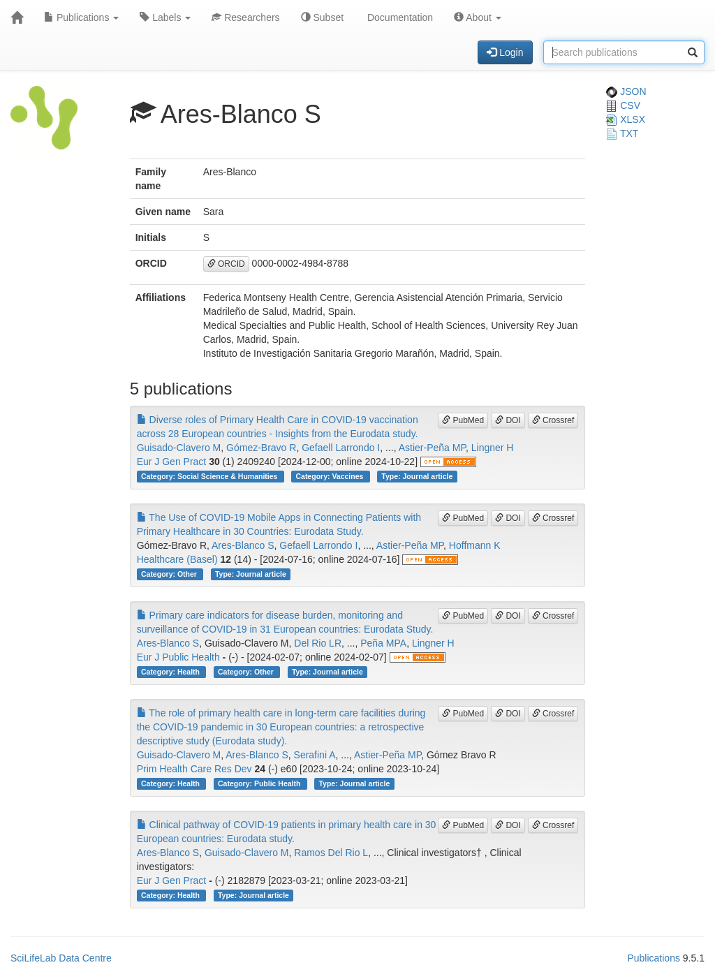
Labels (165, 17)
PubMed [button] (463, 420)
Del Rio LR (317, 643)
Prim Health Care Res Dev (194, 768)
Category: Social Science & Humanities (210, 476)
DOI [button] (508, 420)
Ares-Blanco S (243, 545)
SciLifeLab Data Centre (61, 958)
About (477, 17)
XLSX (625, 119)
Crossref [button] (553, 420)
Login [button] (505, 52)
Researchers (245, 17)
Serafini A (315, 754)
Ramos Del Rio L (331, 852)
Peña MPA (383, 643)
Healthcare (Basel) (177, 559)
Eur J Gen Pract (172, 461)
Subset (322, 17)
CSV (623, 105)
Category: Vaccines (330, 476)
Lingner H (492, 447)
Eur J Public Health (178, 657)
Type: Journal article (416, 476)
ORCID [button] (226, 264)
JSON (626, 91)
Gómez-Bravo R (261, 447)
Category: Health (171, 672)
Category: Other (170, 574)
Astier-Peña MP (432, 447)
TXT (622, 133)
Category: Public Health (260, 783)
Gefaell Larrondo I (341, 447)
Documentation (398, 17)
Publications (81, 17)
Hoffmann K (475, 545)
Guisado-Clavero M (179, 447)
